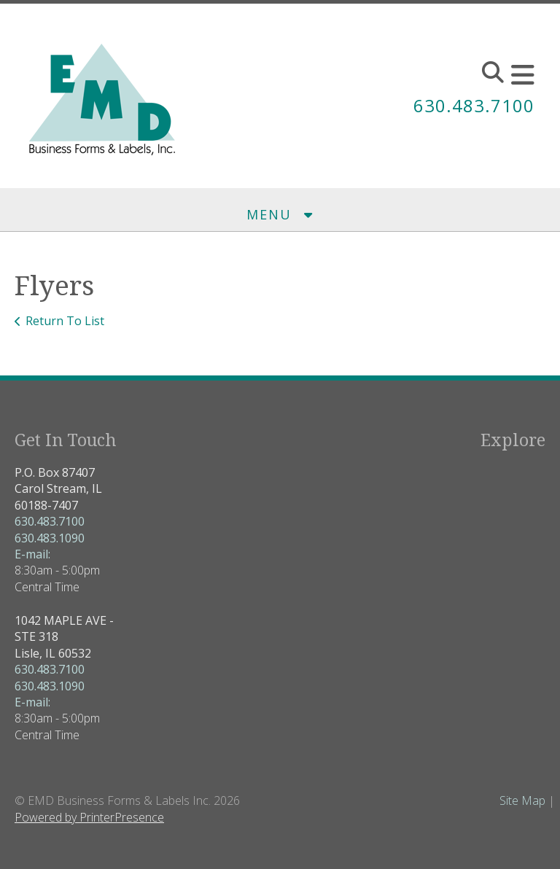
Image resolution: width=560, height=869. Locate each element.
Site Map (522, 800)
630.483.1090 (50, 538)
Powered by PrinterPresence (89, 817)
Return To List (65, 321)
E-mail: (32, 554)
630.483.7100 (473, 105)
